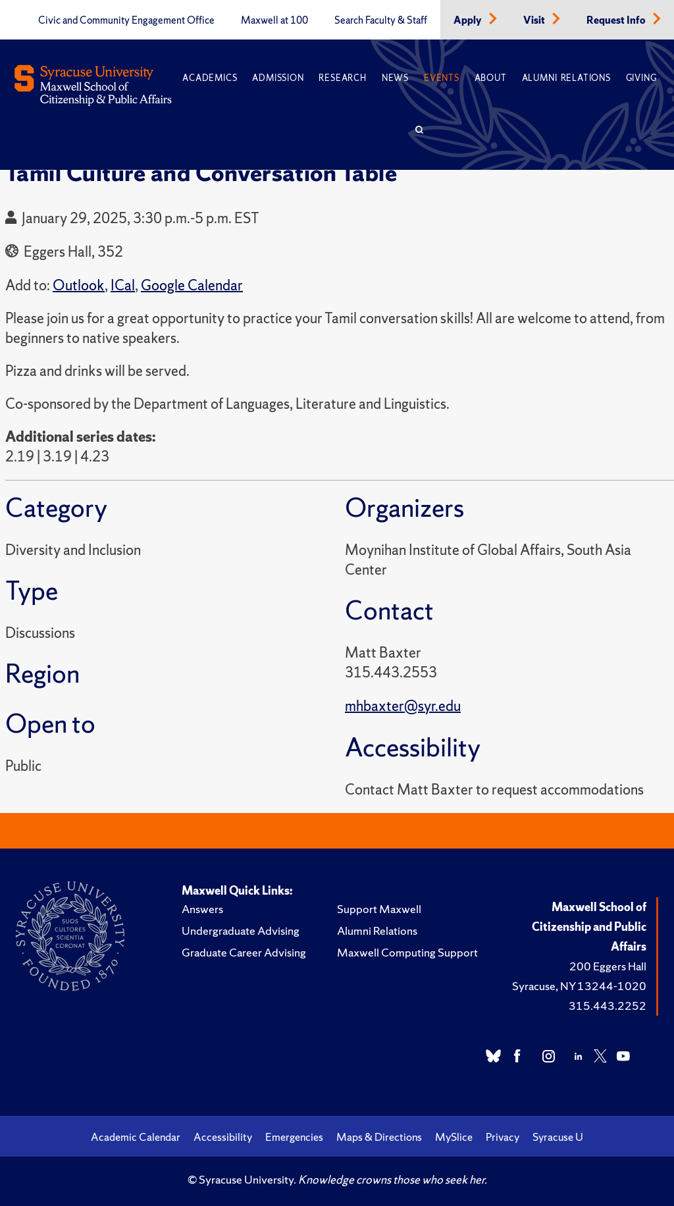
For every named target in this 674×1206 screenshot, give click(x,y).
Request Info (617, 20)
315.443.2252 (607, 1005)
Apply (469, 20)
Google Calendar (192, 285)
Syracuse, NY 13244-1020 (579, 985)
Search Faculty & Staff (380, 20)
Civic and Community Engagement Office (126, 20)
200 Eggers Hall (607, 966)
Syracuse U (557, 1137)
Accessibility (223, 1137)
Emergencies (294, 1137)
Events (441, 78)
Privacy (502, 1137)
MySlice (454, 1137)
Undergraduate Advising (240, 930)
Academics (209, 78)
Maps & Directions (379, 1137)
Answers (202, 908)
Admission (277, 78)
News (395, 78)
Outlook (79, 285)
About (491, 78)
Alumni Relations (566, 78)
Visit (535, 20)
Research (342, 78)
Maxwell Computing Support (407, 952)
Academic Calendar (135, 1137)
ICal (123, 285)
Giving (641, 78)
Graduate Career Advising (244, 952)
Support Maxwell (379, 908)
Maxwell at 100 (274, 20)
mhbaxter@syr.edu (403, 706)
